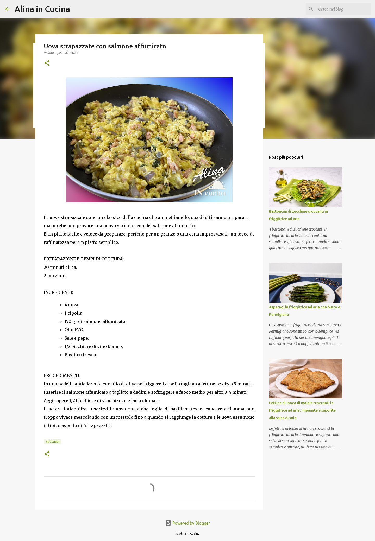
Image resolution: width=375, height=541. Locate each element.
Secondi (52, 441)
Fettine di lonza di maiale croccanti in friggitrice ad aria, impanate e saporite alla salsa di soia (302, 410)
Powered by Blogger (187, 523)
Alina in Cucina (42, 9)
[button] (47, 63)
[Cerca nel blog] (343, 9)
